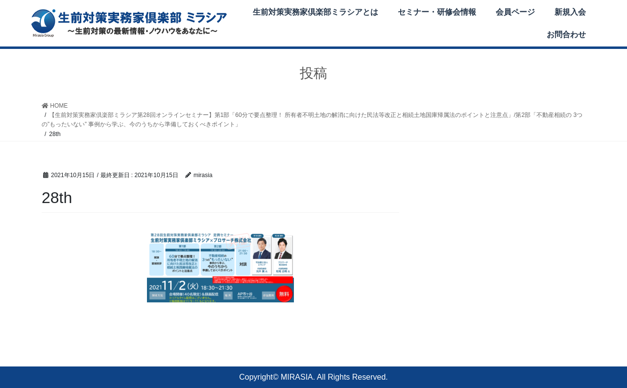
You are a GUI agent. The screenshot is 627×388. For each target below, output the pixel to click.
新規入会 (570, 12)
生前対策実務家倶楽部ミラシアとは (315, 12)
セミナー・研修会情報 (437, 12)
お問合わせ (566, 34)
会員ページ (515, 12)
